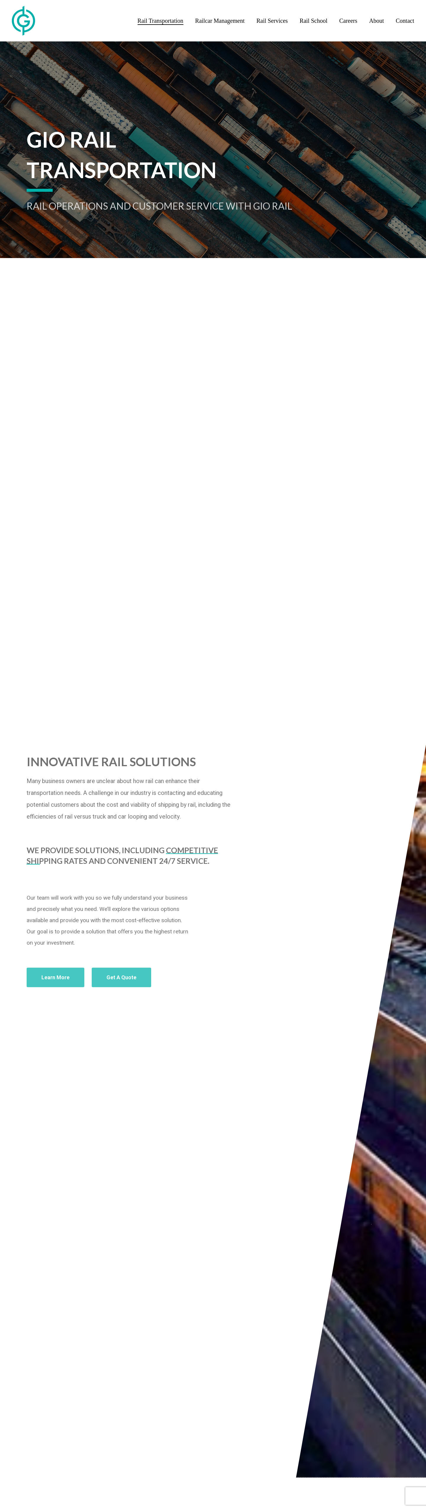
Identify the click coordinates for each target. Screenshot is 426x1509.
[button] (55, 990)
